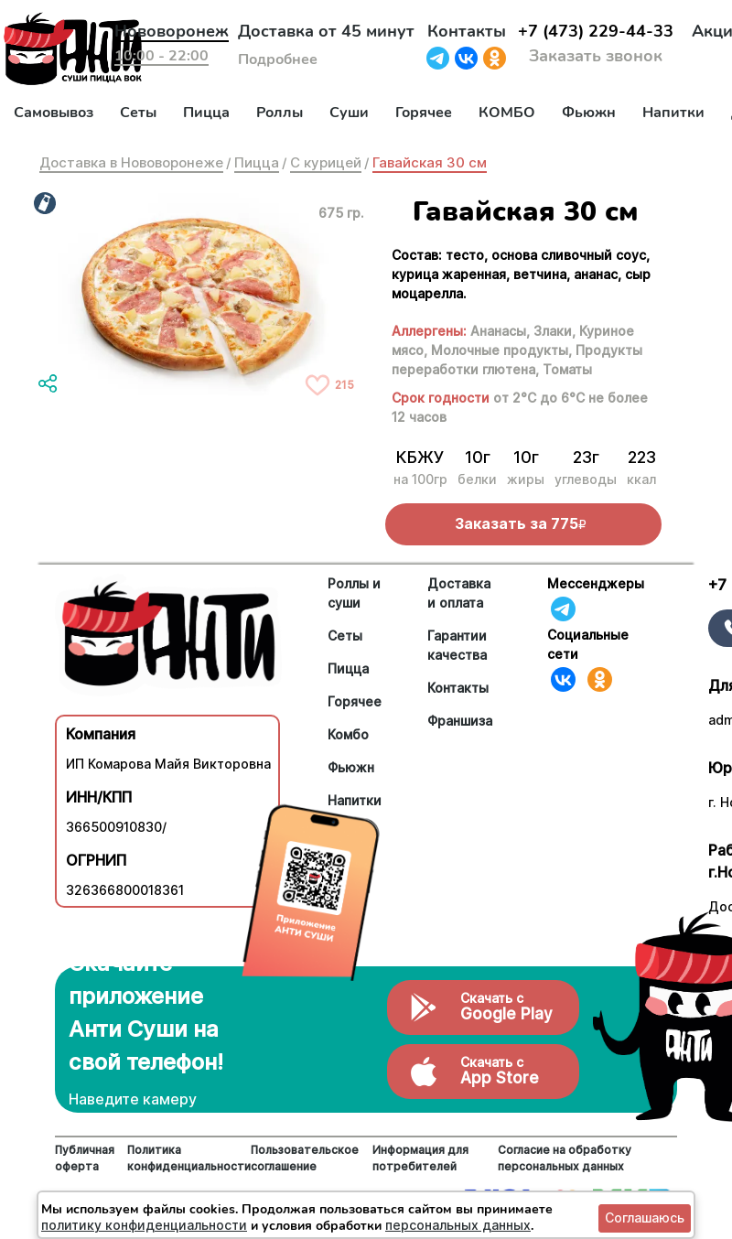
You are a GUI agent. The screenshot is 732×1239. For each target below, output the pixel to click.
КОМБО (507, 112)
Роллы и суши (354, 593)
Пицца (206, 112)
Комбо (348, 734)
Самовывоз (53, 112)
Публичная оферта (84, 1158)
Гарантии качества (457, 645)
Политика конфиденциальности (189, 1158)
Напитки (673, 112)
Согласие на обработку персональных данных (564, 1158)
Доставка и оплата (458, 593)
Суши (349, 112)
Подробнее (278, 59)
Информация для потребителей (420, 1158)
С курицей (325, 162)
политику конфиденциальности (144, 1225)
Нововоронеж (171, 31)
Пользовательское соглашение (305, 1158)
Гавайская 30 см (429, 162)
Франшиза (459, 720)
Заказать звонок (595, 56)
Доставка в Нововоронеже (131, 162)
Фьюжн (589, 112)
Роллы (279, 112)
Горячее (423, 112)
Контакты (466, 31)
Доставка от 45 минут (326, 31)
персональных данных (458, 1225)
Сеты (138, 112)
